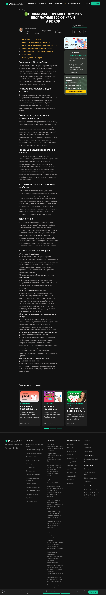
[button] (79, 26)
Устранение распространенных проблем (37, 52)
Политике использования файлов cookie (56, 593)
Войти (88, 3)
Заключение (26, 55)
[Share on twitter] (6, 448)
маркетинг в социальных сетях (75, 404)
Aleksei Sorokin (30, 29)
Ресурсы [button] (42, 3)
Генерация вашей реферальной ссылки (37, 48)
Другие (86, 498)
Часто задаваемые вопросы (32, 58)
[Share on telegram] (13, 448)
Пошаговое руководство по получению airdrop (40, 45)
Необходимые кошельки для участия (36, 42)
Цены (50, 3)
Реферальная (59, 3)
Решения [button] (32, 3)
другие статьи (25, 403)
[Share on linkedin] (10, 448)
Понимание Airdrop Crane (31, 39)
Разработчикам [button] (74, 3)
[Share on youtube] (17, 448)
